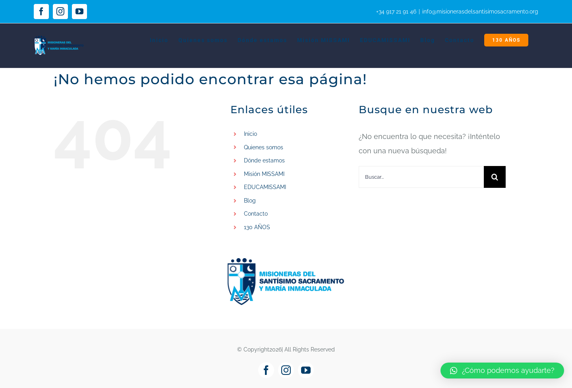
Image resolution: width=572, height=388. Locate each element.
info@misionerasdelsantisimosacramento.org (480, 11)
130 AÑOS (257, 227)
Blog (250, 200)
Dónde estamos (264, 160)
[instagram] (286, 370)
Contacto (256, 213)
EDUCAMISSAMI (265, 187)
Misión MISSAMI (264, 174)
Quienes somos (263, 147)
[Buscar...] (421, 177)
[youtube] (306, 370)
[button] (502, 370)
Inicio (250, 134)
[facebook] (266, 370)
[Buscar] (495, 177)
